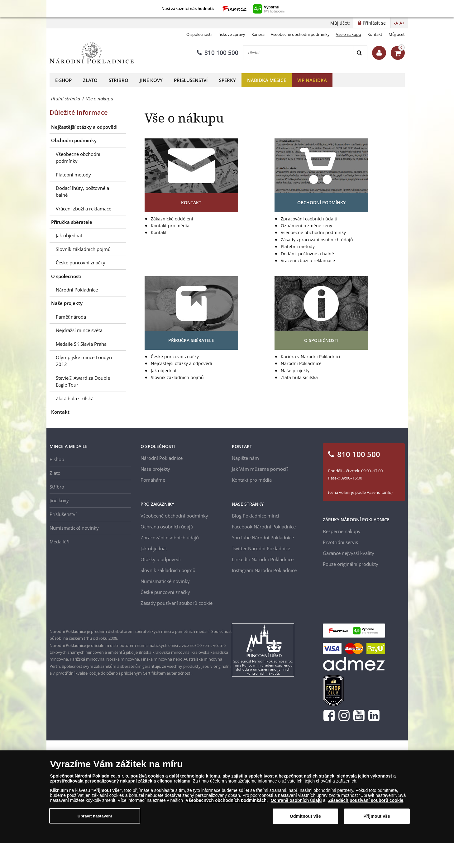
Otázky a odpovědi (161, 559)
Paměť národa (71, 317)
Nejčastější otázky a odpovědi (84, 127)
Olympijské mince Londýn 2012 (84, 360)
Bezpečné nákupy (342, 531)
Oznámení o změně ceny (306, 226)
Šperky (227, 80)
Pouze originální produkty (350, 564)
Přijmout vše (376, 816)
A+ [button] (402, 23)
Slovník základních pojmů (83, 249)
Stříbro (118, 80)
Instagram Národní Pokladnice (264, 570)
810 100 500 (217, 53)
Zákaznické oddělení (172, 219)
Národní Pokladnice (77, 290)
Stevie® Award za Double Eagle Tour (83, 381)
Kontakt (374, 34)
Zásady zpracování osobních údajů (317, 240)
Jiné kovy (151, 80)
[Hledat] (298, 53)
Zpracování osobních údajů (309, 219)
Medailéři (59, 541)
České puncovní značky (80, 262)
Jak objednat (69, 235)
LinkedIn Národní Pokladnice (263, 559)
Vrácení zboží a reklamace (83, 208)
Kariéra (258, 34)
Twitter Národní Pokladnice (261, 548)
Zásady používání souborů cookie (177, 603)
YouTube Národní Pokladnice (263, 537)
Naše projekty (67, 303)
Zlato (90, 80)
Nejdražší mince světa (79, 330)
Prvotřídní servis (340, 542)
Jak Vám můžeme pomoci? (260, 469)
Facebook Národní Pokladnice (264, 526)
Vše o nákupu (348, 34)
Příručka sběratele (71, 222)
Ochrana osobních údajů (167, 526)
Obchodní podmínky (74, 140)
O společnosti (199, 34)
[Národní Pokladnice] (92, 53)
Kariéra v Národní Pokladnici (310, 356)
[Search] (360, 53)
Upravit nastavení (95, 816)
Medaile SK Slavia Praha (81, 344)
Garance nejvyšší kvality (348, 553)
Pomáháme (153, 480)
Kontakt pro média (170, 226)
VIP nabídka (312, 80)
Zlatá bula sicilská (74, 398)
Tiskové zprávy (231, 34)
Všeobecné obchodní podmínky (300, 34)
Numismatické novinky (74, 528)
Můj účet (397, 34)
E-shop (63, 80)
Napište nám (245, 458)
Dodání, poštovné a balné (307, 254)
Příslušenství (191, 80)
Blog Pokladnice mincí (255, 516)
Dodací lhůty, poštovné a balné (82, 191)
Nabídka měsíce (266, 80)
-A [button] (396, 23)
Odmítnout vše (305, 816)
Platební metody (73, 174)
